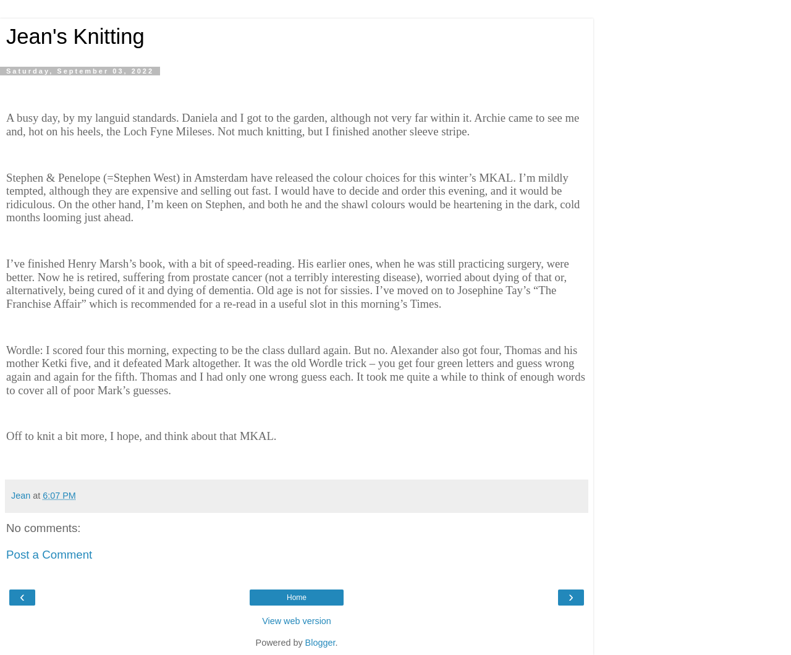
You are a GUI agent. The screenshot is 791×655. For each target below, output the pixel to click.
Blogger (320, 643)
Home (297, 597)
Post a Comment (49, 554)
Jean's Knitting (75, 36)
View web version (296, 621)
